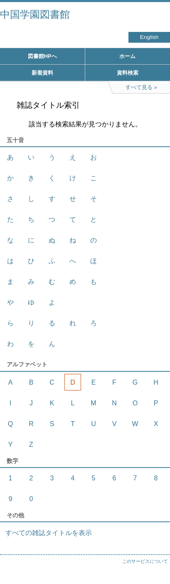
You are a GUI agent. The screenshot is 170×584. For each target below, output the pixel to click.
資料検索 (127, 73)
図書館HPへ (42, 56)
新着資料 (42, 73)
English (149, 37)
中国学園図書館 (35, 14)
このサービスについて (145, 561)
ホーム (127, 56)
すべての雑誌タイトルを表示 (48, 532)
